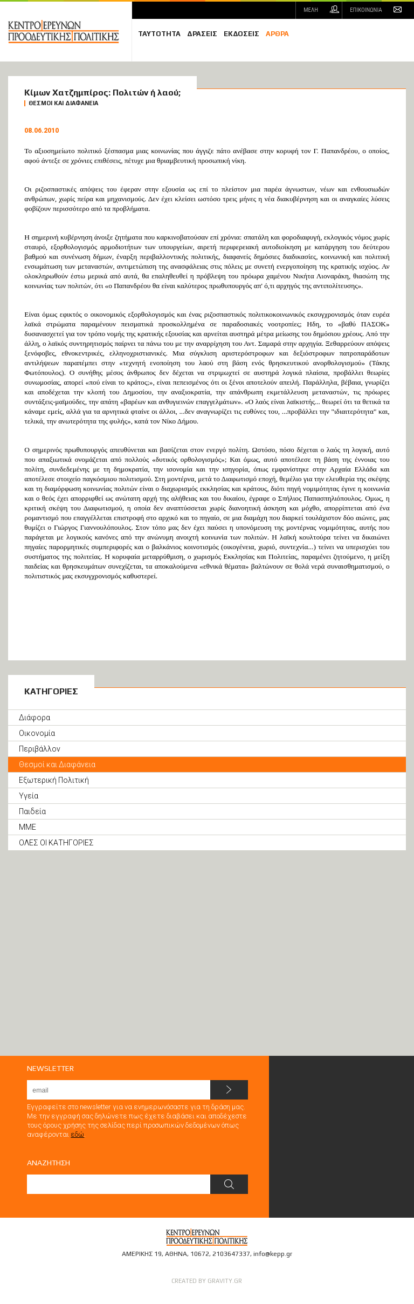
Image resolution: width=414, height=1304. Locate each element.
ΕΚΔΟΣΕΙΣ (241, 34)
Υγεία (28, 795)
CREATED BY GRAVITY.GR (206, 1281)
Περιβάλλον (39, 749)
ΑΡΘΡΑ (277, 34)
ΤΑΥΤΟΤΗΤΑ (159, 34)
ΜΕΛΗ (310, 9)
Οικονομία (37, 733)
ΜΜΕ (27, 827)
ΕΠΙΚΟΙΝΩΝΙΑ (366, 9)
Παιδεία (32, 811)
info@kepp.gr (272, 1254)
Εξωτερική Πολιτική (54, 780)
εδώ (77, 1134)
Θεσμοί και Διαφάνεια (57, 764)
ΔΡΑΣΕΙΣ (202, 34)
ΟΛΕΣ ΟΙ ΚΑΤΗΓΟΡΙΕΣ (56, 842)
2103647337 (231, 1254)
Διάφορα (34, 717)
